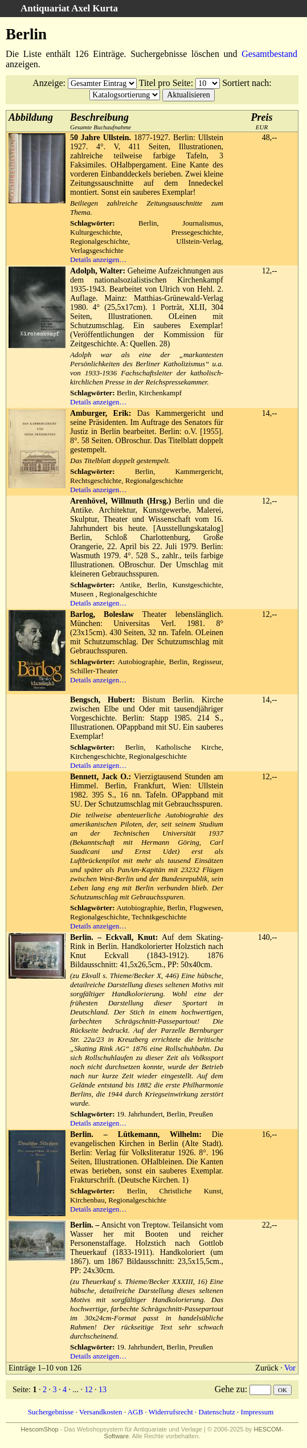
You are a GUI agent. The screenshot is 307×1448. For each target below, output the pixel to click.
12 (88, 1389)
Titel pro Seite (165, 83)
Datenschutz (217, 1412)
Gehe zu (230, 1389)
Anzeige (47, 83)
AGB (135, 1412)
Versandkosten (100, 1412)
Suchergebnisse (51, 1412)
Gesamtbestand (269, 54)
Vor (290, 1368)
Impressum (257, 1412)
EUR (262, 121)
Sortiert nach (245, 83)
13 (103, 1389)
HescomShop (40, 1429)
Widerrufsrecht (171, 1412)
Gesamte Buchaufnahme (100, 121)
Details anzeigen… (98, 259)
